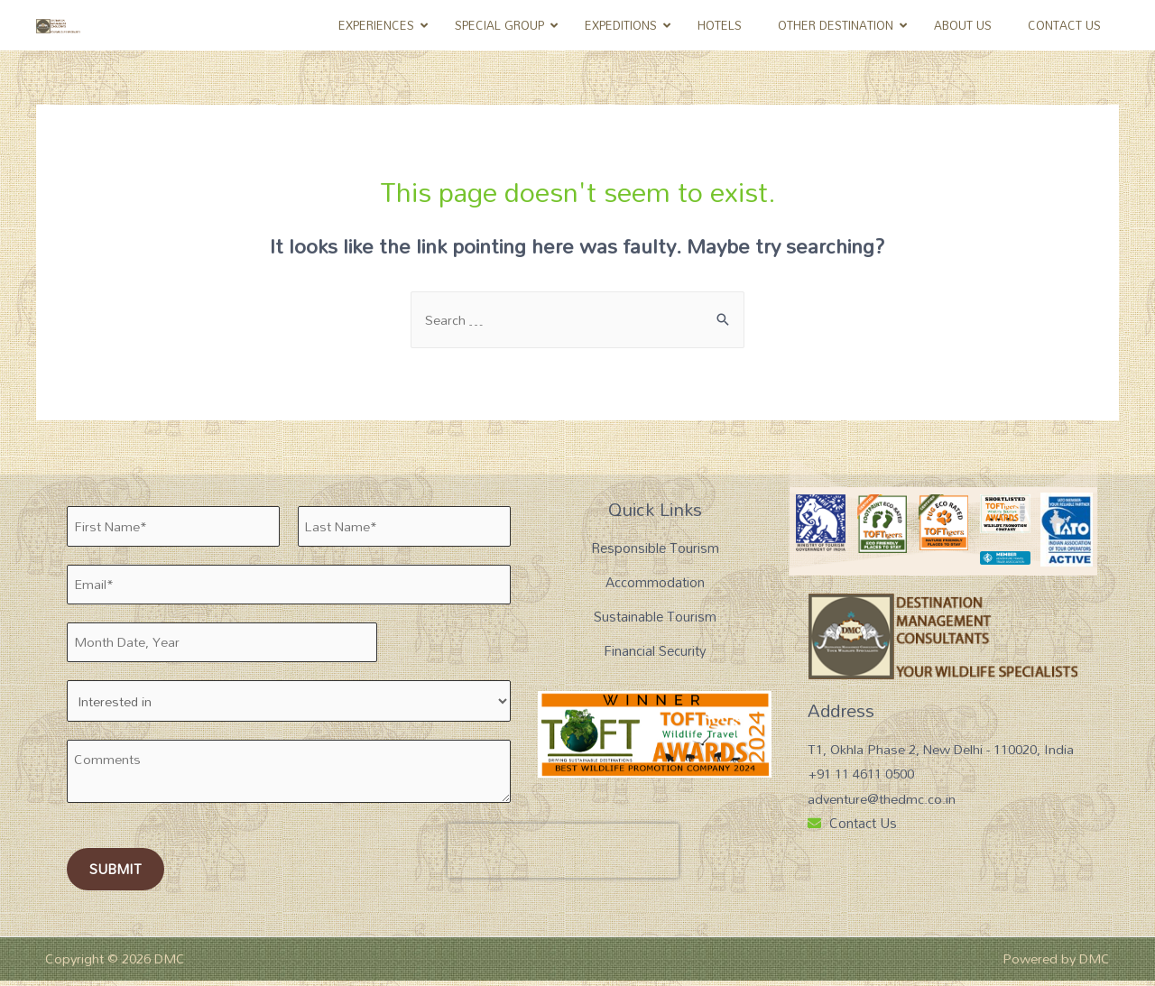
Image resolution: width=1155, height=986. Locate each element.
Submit (115, 874)
